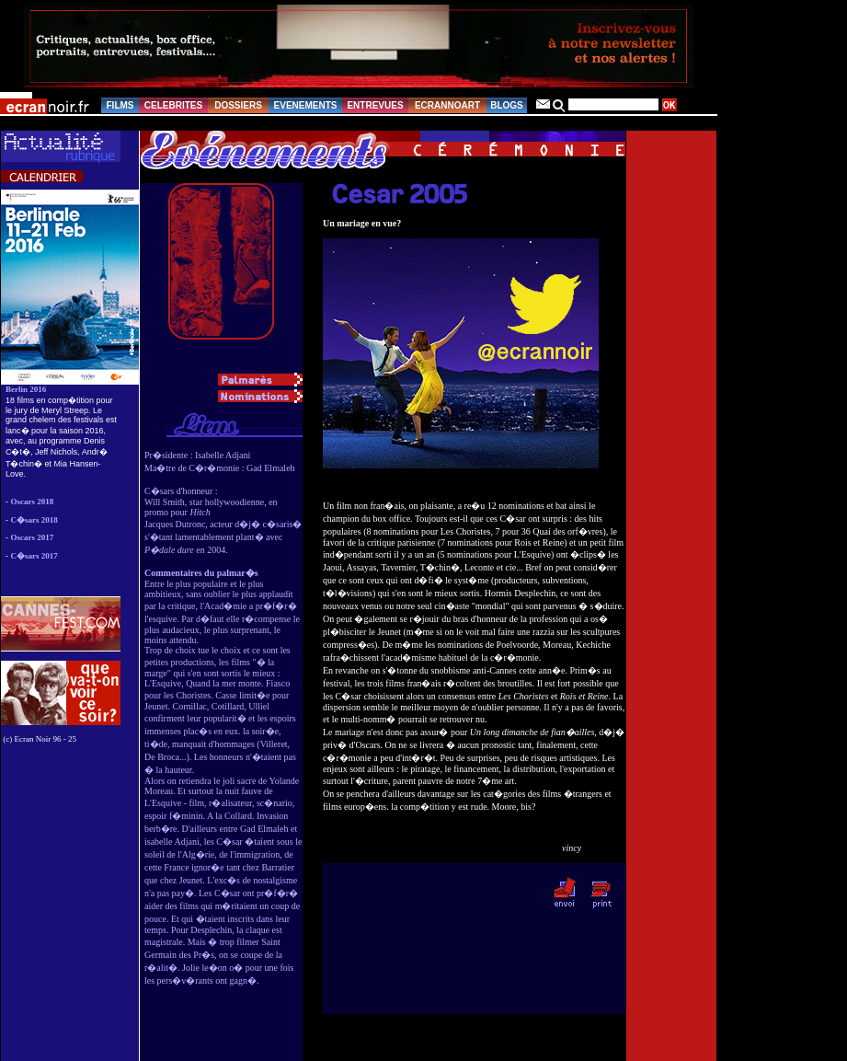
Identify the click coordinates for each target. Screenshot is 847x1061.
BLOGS (506, 105)
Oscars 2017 (32, 537)
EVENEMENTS (306, 105)
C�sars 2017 (34, 555)
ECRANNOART (447, 105)
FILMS (120, 105)
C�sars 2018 (34, 520)
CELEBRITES (173, 105)
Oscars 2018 (32, 501)
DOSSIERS (238, 105)
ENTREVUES (375, 105)
